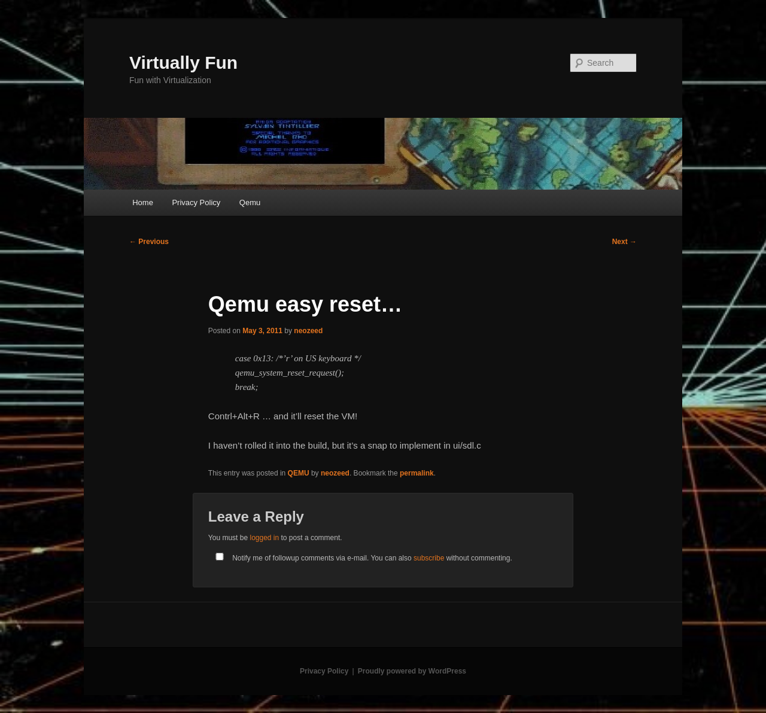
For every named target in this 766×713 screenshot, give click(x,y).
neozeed (308, 331)
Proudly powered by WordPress (412, 671)
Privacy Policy (196, 202)
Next (624, 241)
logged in (264, 538)
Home (142, 202)
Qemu (249, 202)
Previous (149, 241)
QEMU (298, 473)
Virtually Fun (183, 62)
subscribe (429, 558)
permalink (417, 473)
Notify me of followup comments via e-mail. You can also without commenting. (361, 558)
